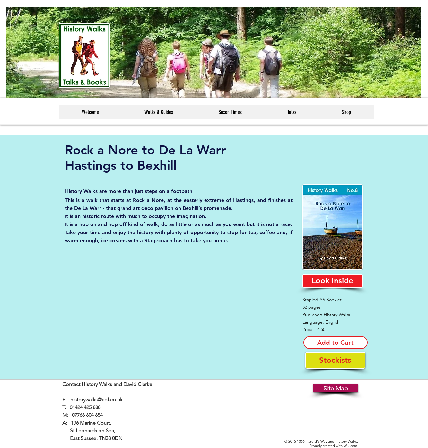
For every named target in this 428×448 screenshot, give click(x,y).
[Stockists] (335, 360)
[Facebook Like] (221, 390)
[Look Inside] (332, 281)
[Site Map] (335, 388)
